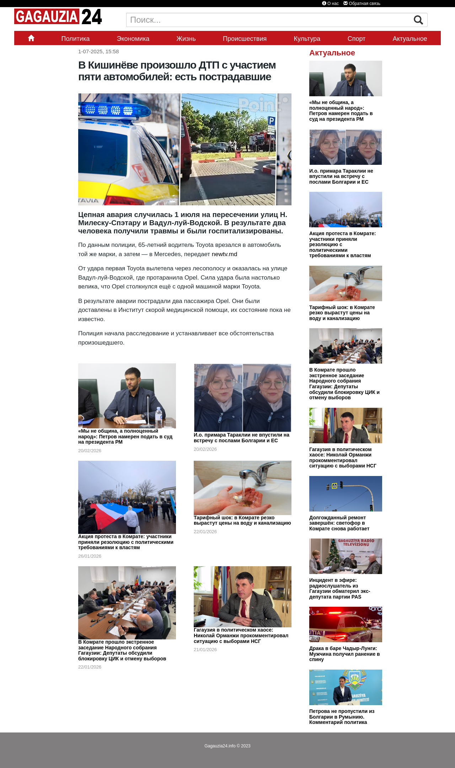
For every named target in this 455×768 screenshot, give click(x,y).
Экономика (133, 38)
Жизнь (186, 38)
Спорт (357, 38)
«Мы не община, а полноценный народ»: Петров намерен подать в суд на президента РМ (125, 436)
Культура (307, 38)
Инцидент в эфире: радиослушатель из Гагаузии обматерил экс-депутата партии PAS (339, 588)
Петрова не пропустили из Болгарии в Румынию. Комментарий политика (342, 716)
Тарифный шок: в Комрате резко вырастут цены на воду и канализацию (242, 520)
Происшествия (245, 38)
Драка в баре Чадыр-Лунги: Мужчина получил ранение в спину (344, 653)
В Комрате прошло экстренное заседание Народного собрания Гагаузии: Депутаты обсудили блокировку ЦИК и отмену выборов (122, 650)
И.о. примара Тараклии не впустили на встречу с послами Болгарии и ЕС (241, 437)
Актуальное (410, 38)
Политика (75, 38)
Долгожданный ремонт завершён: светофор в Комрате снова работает (339, 523)
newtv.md (224, 254)
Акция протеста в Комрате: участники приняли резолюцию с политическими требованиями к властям (125, 542)
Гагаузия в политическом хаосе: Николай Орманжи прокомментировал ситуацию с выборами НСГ (241, 635)
